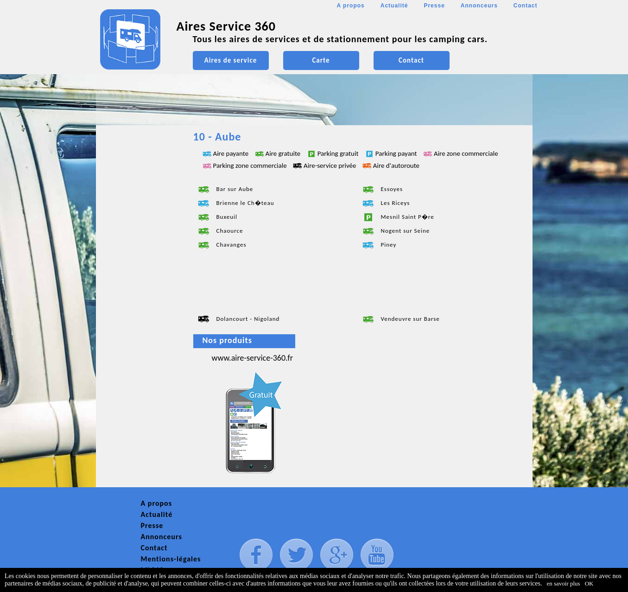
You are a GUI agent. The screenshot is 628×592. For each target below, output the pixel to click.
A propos (351, 5)
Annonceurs (479, 5)
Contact (526, 5)
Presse (434, 5)
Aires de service (230, 60)
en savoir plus (563, 583)
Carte (321, 60)
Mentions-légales (171, 558)
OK (589, 583)
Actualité (394, 5)
